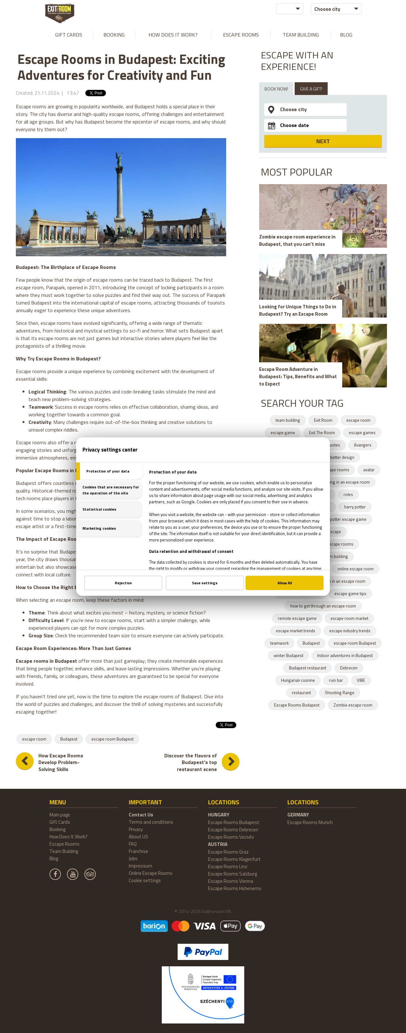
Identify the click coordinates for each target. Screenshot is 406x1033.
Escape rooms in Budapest (46, 661)
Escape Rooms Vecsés (231, 837)
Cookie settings (145, 880)
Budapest (68, 739)
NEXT (323, 141)
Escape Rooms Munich (310, 822)
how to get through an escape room (323, 606)
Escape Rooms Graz (228, 851)
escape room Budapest (112, 739)
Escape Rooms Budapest (296, 705)
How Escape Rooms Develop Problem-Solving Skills (60, 762)
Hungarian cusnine (298, 680)
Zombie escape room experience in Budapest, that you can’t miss (297, 240)
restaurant (301, 692)
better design (342, 457)
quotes (333, 445)
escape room (34, 739)
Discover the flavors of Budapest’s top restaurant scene (190, 762)
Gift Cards (68, 34)
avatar (369, 469)
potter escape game (348, 519)
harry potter (355, 507)
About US (138, 836)
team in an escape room (343, 581)
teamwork (279, 643)
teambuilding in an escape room (341, 482)
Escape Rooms (241, 34)
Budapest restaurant (307, 668)
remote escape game (297, 618)
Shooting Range (339, 692)
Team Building (301, 34)
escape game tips (350, 593)
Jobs (133, 858)
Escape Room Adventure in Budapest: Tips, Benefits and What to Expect (298, 376)
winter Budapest (288, 655)
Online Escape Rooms (151, 873)
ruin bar (336, 680)
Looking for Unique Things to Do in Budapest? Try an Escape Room (297, 310)
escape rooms (336, 469)
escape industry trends (349, 630)
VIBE (361, 680)
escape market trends (295, 630)
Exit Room (323, 420)
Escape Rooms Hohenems (234, 888)
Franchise (138, 851)
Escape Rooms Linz (227, 866)
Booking (114, 34)
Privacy (136, 829)
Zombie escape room (352, 705)
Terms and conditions (151, 822)
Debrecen (348, 668)
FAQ (133, 844)
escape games (362, 432)
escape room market (349, 618)
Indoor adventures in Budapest (345, 655)
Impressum (140, 865)
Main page (59, 814)
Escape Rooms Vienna (230, 881)
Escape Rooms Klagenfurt (234, 859)
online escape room (355, 569)
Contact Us (141, 814)
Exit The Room (322, 432)
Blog (346, 34)
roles (348, 494)
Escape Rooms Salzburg (232, 873)
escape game (283, 432)
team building (288, 420)
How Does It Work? (173, 34)
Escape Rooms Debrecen (233, 829)
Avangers (362, 445)
